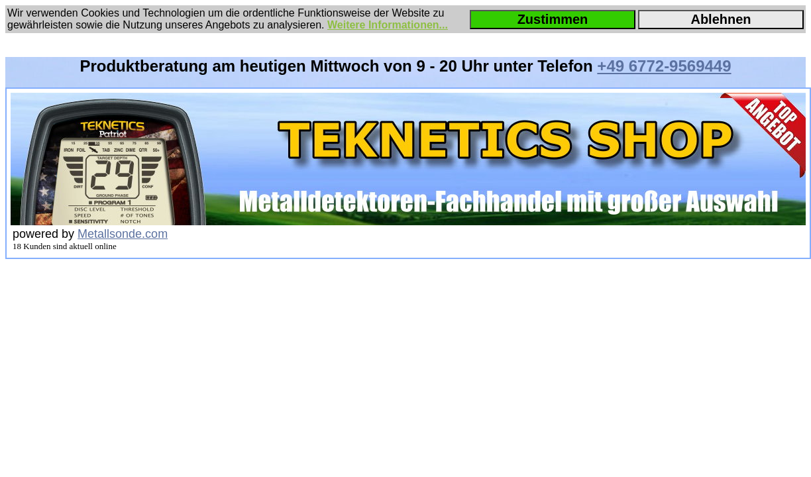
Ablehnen (720, 19)
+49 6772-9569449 (664, 66)
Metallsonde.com (123, 233)
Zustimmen (552, 19)
